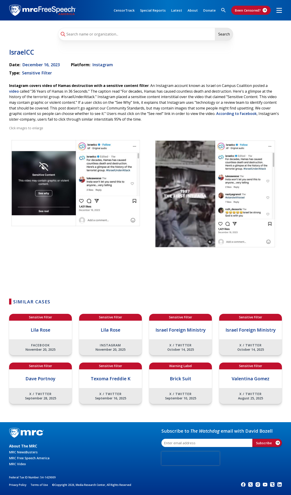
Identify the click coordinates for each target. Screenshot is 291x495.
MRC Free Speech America (29, 458)
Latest (176, 10)
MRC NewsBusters (23, 452)
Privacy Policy (17, 485)
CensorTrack (124, 10)
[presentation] (190, 458)
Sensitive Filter (37, 73)
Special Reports (153, 10)
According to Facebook (236, 113)
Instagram (102, 64)
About (193, 10)
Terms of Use (39, 485)
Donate (209, 10)
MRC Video (17, 464)
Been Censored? (251, 10)
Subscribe (268, 443)
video (14, 91)
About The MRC (23, 446)
